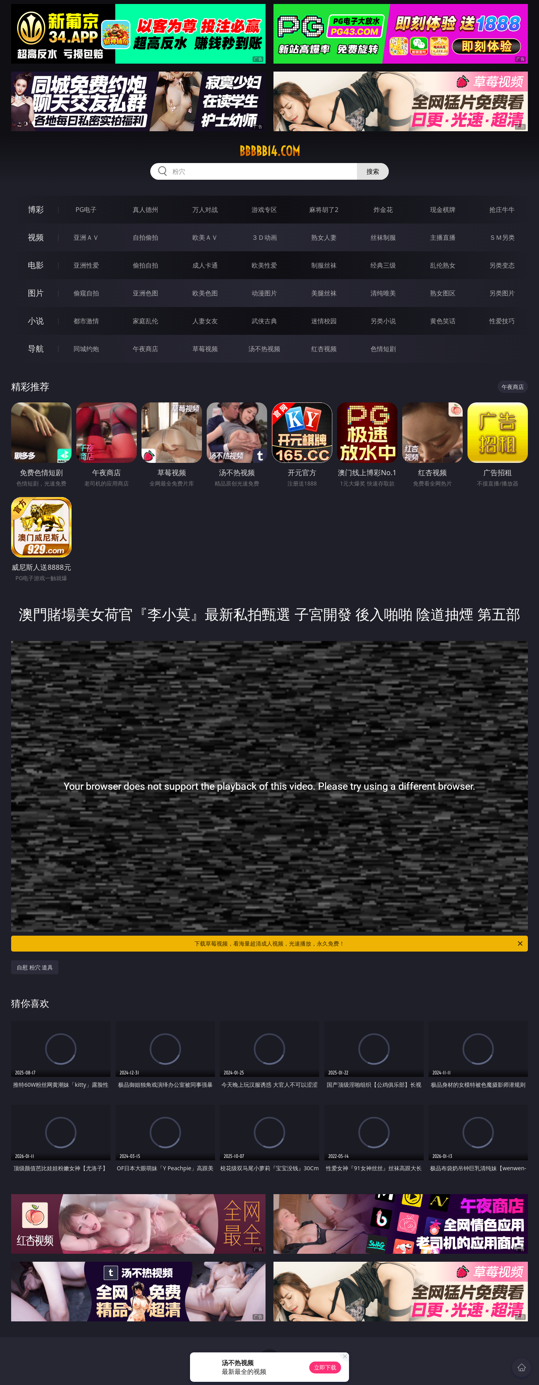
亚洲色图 (145, 293)
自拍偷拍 (145, 237)
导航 (36, 348)
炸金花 (383, 209)
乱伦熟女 (443, 265)
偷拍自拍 (145, 265)
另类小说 (383, 321)
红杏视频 (324, 348)
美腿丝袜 (324, 293)
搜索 (372, 171)
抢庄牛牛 (502, 209)
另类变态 (502, 265)
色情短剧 (383, 348)
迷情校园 (324, 321)
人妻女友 (205, 321)
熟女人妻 (324, 237)
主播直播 (443, 237)
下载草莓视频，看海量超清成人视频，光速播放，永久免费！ (359, 943)
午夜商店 (145, 348)
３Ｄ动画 (264, 237)
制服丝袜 (324, 265)
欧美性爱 (264, 265)
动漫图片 (264, 293)
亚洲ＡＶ (86, 237)
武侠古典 (264, 321)
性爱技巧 (502, 321)
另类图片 (502, 293)
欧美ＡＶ (205, 237)
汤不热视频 (264, 348)
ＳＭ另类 (502, 237)
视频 (36, 237)
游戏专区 (264, 209)
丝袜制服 (383, 237)
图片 (36, 292)
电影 (36, 265)
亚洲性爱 (86, 265)
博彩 (36, 209)
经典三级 (383, 265)
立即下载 (325, 1367)
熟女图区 (443, 293)
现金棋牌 (443, 209)
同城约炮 (86, 348)
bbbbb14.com (269, 151)
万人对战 (205, 209)
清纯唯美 (383, 293)
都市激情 (86, 321)
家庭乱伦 (145, 321)
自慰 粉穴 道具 (35, 967)
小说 (36, 320)
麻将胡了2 (323, 209)
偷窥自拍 (86, 293)
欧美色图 (205, 293)
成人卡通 (205, 265)
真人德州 (145, 209)
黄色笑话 (443, 321)
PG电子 (86, 209)
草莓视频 (205, 348)
